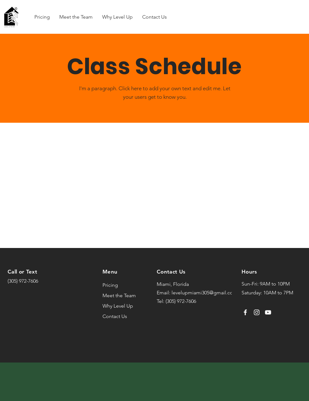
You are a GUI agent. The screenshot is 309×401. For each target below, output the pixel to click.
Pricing (110, 285)
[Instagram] (256, 312)
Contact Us (114, 316)
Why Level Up (117, 306)
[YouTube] (268, 312)
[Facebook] (245, 312)
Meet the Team (119, 295)
